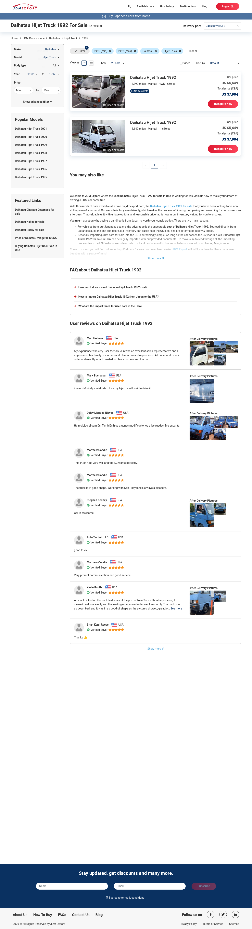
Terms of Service (213, 923)
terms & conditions (132, 897)
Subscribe (203, 886)
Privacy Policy (188, 923)
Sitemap (234, 923)
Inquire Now (223, 103)
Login (227, 6)
